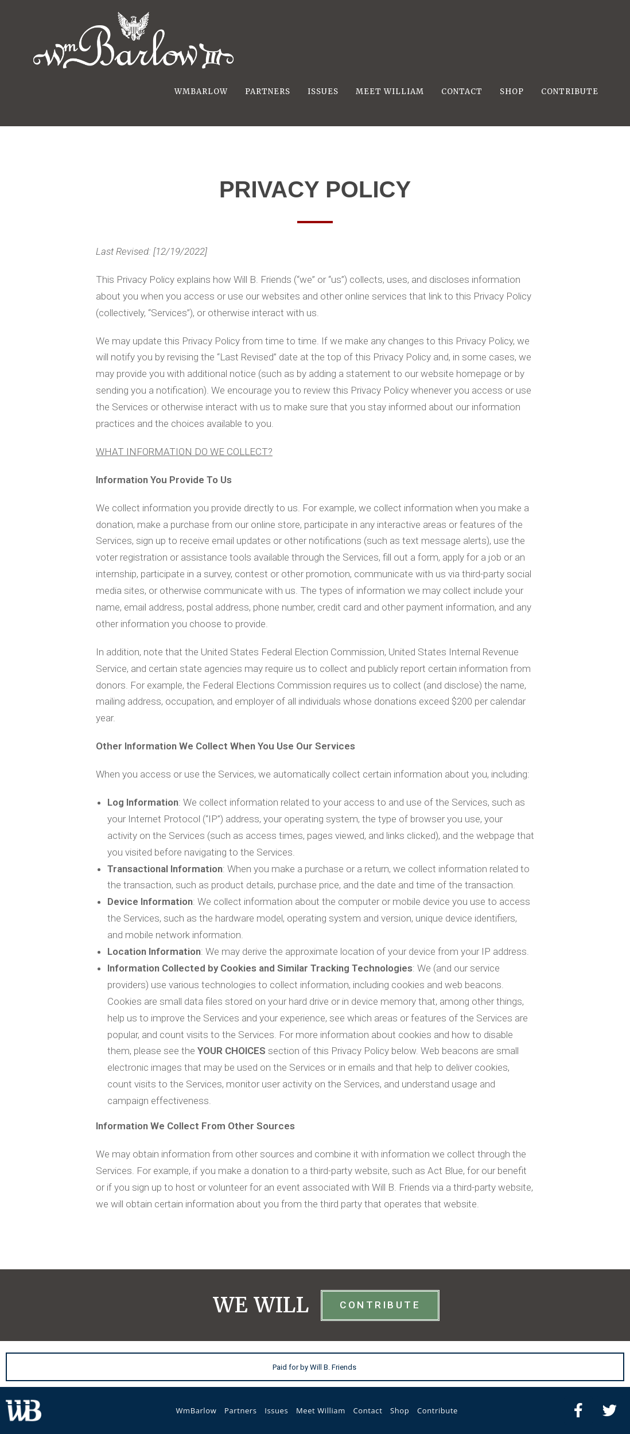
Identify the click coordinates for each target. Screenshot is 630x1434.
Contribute (437, 1410)
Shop (399, 1410)
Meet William (320, 1410)
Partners (240, 1410)
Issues (276, 1410)
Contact (367, 1410)
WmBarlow (196, 1410)
